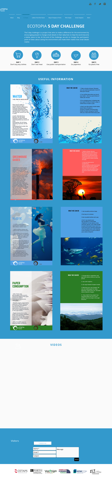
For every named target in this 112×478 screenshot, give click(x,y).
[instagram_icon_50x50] (105, 4)
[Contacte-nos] (42, 443)
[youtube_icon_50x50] (90, 4)
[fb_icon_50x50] (95, 4)
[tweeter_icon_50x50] (100, 4)
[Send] (76, 459)
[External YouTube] (57, 368)
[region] (18, 55)
